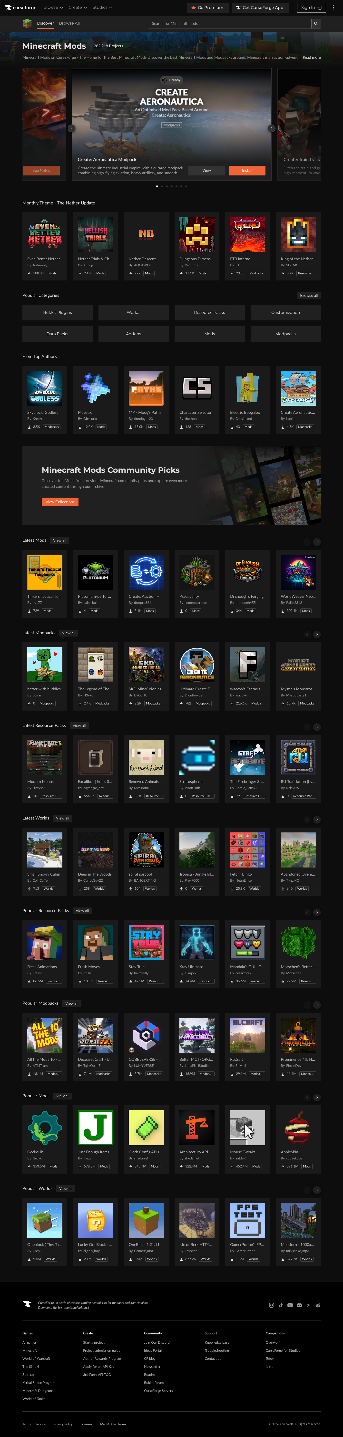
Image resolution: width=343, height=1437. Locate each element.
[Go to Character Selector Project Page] (197, 400)
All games (29, 1342)
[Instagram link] (271, 1305)
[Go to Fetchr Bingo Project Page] (247, 862)
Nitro (270, 1367)
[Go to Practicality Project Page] (197, 584)
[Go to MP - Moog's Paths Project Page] (146, 400)
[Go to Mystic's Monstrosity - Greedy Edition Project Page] (298, 676)
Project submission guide (101, 1350)
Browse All (69, 23)
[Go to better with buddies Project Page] (44, 676)
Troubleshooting (217, 1350)
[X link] (309, 1305)
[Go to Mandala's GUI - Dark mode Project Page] (247, 954)
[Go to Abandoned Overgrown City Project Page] (298, 862)
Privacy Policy (63, 1424)
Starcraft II (30, 1375)
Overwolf (273, 1342)
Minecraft (29, 1350)
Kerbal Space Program (38, 1383)
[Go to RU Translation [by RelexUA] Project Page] (298, 769)
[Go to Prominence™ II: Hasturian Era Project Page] (298, 1047)
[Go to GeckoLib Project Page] (44, 1139)
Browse (53, 7)
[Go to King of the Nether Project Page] (298, 246)
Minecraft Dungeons (37, 1391)
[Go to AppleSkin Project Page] (298, 1139)
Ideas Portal (153, 1350)
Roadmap (151, 1375)
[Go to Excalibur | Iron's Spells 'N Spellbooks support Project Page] (95, 769)
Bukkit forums (154, 1383)
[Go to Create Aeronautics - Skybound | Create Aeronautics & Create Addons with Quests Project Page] (298, 400)
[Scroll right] (317, 542)
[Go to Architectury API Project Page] (197, 1139)
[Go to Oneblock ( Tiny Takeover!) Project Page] (44, 1232)
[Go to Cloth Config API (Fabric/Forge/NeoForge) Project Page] (146, 1139)
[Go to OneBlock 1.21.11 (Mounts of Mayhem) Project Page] (146, 1232)
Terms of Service (34, 1424)
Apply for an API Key (98, 1367)
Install (247, 171)
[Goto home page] (21, 7)
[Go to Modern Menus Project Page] (44, 769)
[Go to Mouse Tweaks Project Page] (247, 1139)
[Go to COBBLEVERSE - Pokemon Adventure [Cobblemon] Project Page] (146, 1047)
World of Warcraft (36, 1358)
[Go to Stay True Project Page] (146, 954)
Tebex (270, 1358)
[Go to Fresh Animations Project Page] (44, 954)
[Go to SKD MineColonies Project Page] (146, 676)
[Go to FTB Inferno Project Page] (247, 246)
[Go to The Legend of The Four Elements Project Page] (95, 676)
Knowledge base (217, 1342)
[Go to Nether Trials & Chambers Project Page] (95, 246)
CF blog (150, 1358)
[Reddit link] (318, 1305)
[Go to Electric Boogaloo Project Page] (247, 400)
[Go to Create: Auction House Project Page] (146, 584)
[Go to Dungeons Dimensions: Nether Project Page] (197, 246)
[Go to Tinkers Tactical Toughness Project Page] (44, 584)
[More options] (333, 8)
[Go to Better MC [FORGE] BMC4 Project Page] (197, 1047)
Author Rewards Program (102, 1358)
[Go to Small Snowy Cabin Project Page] (44, 862)
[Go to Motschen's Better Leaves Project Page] (298, 954)
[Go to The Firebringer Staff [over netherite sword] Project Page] (247, 769)
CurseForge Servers (158, 1391)
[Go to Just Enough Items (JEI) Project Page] (95, 1139)
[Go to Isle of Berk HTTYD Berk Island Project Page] (197, 1232)
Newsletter (152, 1367)
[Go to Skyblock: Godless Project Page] (44, 400)
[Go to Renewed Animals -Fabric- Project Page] (146, 769)
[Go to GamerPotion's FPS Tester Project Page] (247, 1232)
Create (78, 7)
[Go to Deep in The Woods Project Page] (95, 862)
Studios (103, 7)
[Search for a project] (229, 24)
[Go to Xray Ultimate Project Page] (197, 954)
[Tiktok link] (281, 1305)
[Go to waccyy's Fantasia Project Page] (247, 676)
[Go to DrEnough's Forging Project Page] (247, 584)
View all (59, 540)
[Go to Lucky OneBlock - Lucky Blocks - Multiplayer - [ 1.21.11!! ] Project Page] (95, 1232)
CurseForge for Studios (283, 1350)
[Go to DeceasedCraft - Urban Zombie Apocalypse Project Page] (95, 1047)
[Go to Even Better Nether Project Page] (44, 246)
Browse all (309, 295)
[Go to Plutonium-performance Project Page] (95, 584)
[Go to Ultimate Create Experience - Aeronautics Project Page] (197, 676)
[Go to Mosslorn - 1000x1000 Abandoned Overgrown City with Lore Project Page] (298, 1232)
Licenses (86, 1424)
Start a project (94, 1342)
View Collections (60, 502)
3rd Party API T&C (97, 1375)
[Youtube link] (290, 1305)
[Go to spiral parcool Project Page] (146, 862)
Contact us (213, 1358)
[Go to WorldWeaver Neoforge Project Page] (298, 584)
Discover (45, 23)
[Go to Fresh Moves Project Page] (95, 954)
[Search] (316, 24)
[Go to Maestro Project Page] (95, 400)
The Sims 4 (30, 1367)
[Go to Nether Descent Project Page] (146, 246)
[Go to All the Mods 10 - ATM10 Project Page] (44, 1047)
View (206, 171)
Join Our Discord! (157, 1342)
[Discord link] (299, 1305)
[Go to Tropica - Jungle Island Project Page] (197, 862)
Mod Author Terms (113, 1424)
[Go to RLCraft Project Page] (247, 1047)
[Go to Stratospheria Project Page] (197, 769)
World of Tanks (33, 1399)
